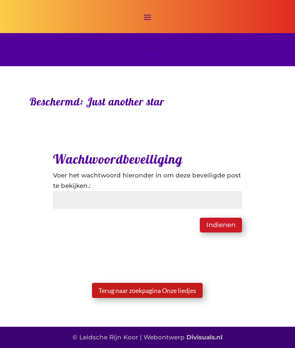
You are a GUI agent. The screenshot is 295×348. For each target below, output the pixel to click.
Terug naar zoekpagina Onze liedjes (147, 290)
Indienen (220, 225)
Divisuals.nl (204, 337)
